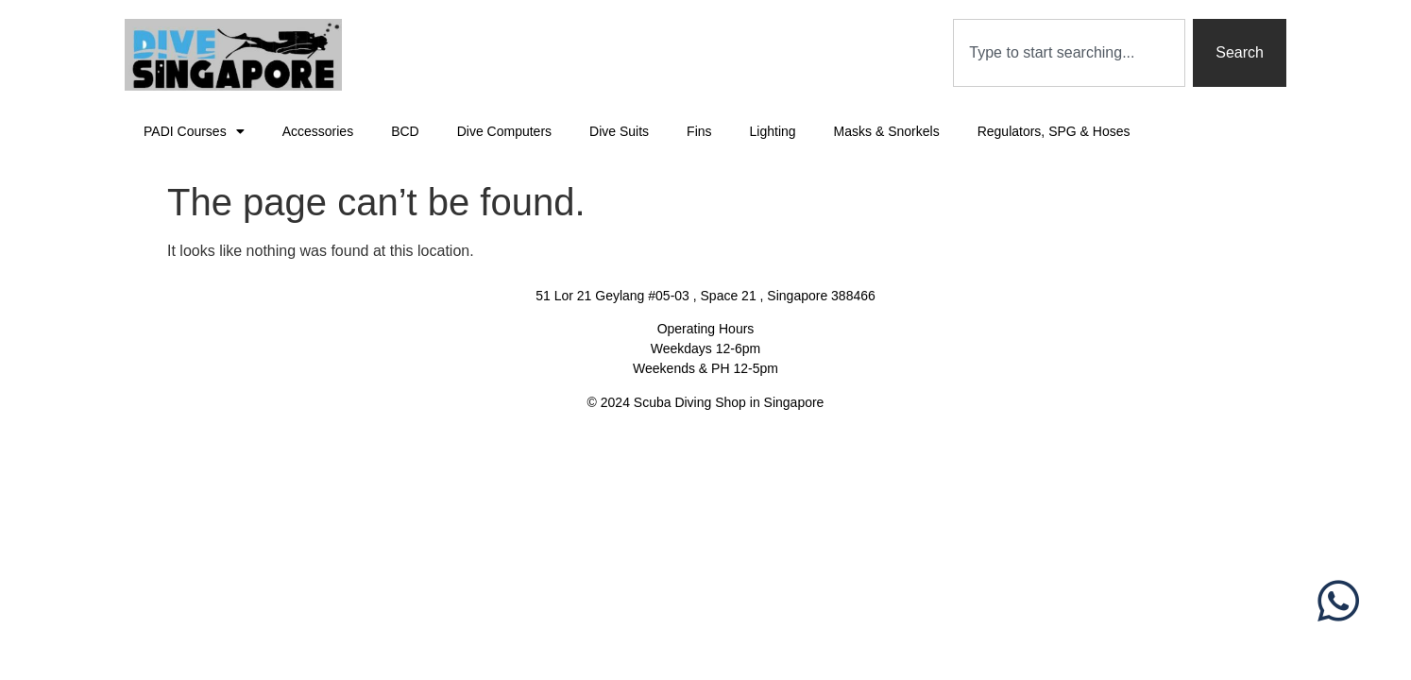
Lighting (773, 131)
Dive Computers (504, 131)
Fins (699, 131)
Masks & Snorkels (887, 131)
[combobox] (1069, 53)
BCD (405, 131)
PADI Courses (194, 131)
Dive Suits (619, 131)
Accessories (317, 131)
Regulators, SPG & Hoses (1054, 131)
